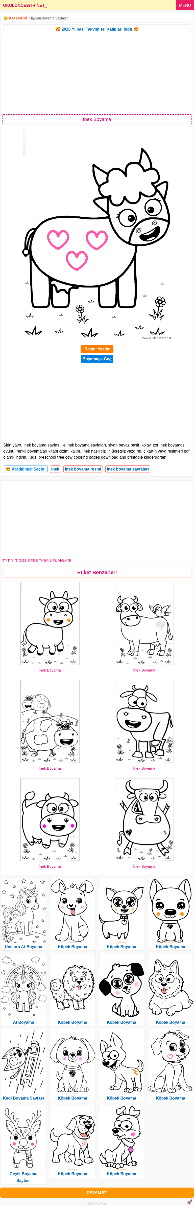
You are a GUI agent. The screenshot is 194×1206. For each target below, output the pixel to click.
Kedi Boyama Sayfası (23, 1098)
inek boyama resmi (83, 469)
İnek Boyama (50, 670)
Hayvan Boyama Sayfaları (48, 18)
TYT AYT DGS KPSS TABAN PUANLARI (37, 560)
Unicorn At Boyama (23, 947)
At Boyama (23, 1022)
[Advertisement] (97, 73)
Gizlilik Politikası (97, 1203)
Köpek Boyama (72, 947)
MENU (185, 5)
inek (55, 469)
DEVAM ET (97, 1193)
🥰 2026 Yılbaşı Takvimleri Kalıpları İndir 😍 (96, 29)
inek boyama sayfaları (128, 469)
